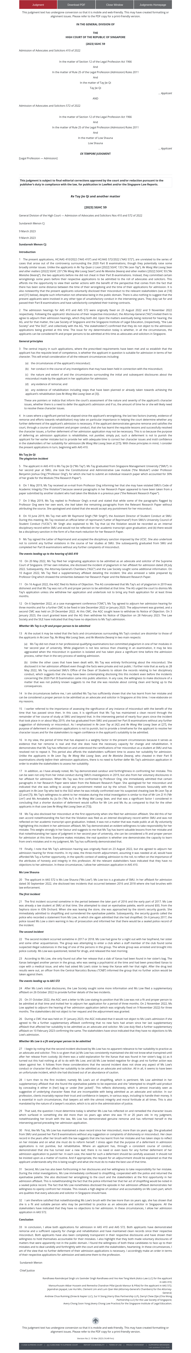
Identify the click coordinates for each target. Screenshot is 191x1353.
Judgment (38, 4)
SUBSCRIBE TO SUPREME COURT (64, 1345)
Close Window (114, 4)
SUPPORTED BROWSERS (159, 1345)
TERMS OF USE (115, 1345)
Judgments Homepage (153, 4)
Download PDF (76, 4)
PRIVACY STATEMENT (135, 1345)
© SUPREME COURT (32, 1345)
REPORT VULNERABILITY (94, 1345)
